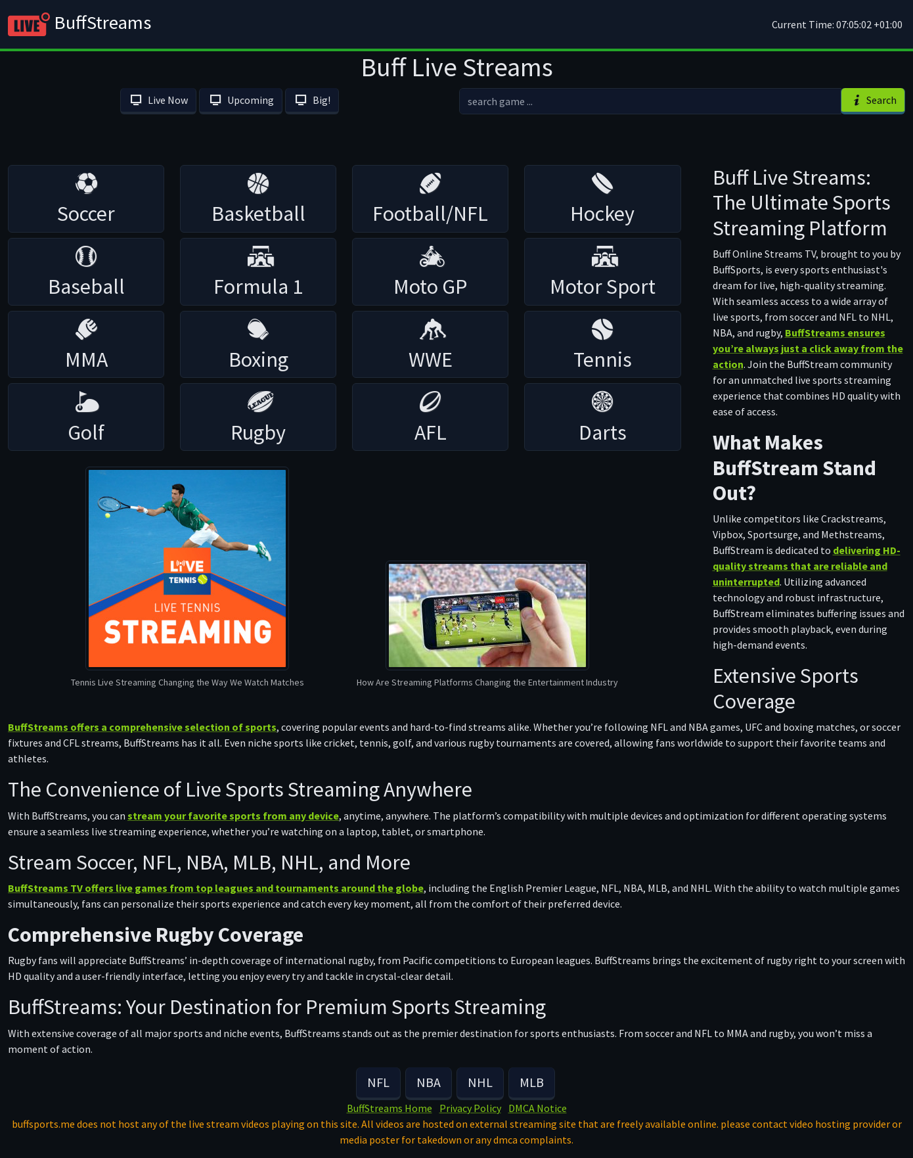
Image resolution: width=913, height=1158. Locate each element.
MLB (532, 1082)
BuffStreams (79, 24)
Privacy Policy (470, 1108)
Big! (312, 99)
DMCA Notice (537, 1108)
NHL (480, 1082)
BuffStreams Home (389, 1108)
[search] (650, 101)
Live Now (158, 99)
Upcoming (240, 99)
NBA (428, 1082)
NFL (378, 1082)
